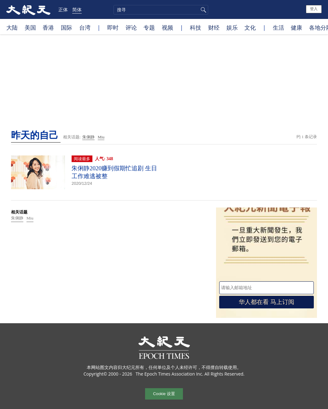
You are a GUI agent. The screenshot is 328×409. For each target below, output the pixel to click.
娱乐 (232, 27)
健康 (296, 27)
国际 (66, 27)
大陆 (12, 27)
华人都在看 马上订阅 (266, 302)
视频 (167, 27)
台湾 (85, 27)
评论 (131, 27)
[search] (161, 10)
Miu (101, 137)
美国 (30, 27)
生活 (278, 27)
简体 (77, 9)
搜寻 (202, 10)
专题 (149, 27)
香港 (48, 27)
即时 (113, 27)
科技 (195, 27)
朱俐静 (88, 137)
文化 (250, 27)
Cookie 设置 (164, 393)
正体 (63, 9)
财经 (214, 27)
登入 (314, 9)
